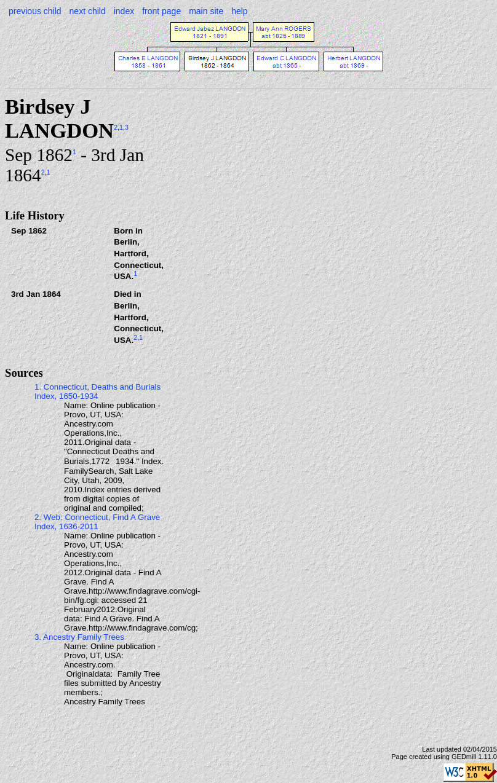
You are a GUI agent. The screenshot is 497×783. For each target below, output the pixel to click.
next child (88, 11)
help (239, 11)
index (124, 11)
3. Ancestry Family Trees (79, 637)
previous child (35, 11)
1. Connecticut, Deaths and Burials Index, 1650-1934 (97, 391)
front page (161, 11)
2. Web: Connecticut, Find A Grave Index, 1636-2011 (97, 522)
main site (206, 11)
